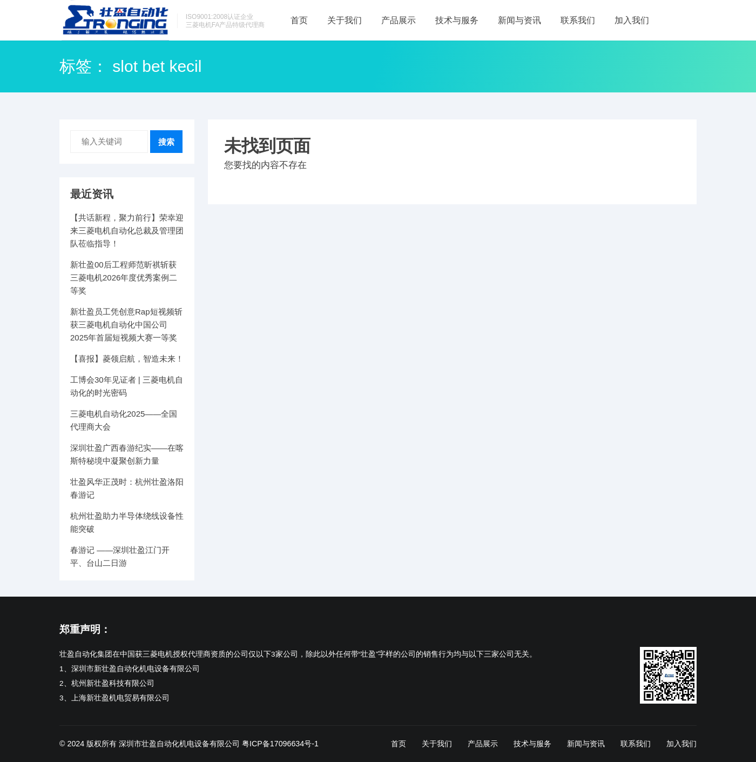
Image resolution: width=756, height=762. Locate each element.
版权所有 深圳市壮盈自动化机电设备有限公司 (163, 743)
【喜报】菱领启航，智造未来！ (127, 358)
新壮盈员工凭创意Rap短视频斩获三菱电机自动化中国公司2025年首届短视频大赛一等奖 (126, 324)
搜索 (166, 141)
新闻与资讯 (519, 20)
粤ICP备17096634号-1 (280, 743)
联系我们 (578, 20)
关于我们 (344, 20)
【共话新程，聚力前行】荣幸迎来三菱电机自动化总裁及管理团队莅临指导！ (127, 230)
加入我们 (632, 20)
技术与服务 (456, 20)
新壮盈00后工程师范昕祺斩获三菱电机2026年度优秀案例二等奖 (123, 277)
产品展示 (398, 20)
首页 (299, 20)
